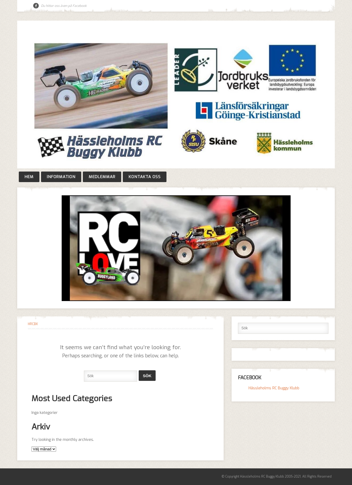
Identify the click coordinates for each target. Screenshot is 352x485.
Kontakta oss (145, 176)
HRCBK (33, 324)
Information (61, 176)
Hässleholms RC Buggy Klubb (274, 388)
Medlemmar (102, 176)
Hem (29, 176)
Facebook (36, 6)
